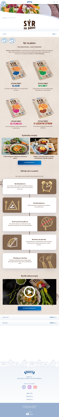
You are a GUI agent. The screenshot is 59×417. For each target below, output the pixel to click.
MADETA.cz (5, 17)
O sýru (29, 34)
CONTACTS (29, 399)
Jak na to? (29, 317)
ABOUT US (29, 393)
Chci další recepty (29, 162)
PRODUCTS (29, 396)
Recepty (29, 323)
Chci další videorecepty (29, 308)
